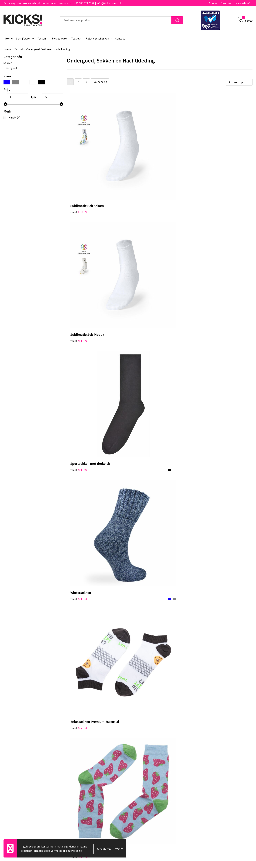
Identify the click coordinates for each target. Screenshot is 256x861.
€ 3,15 (78, 641)
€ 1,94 (78, 236)
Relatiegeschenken (97, 38)
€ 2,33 (78, 477)
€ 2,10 (78, 318)
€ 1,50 (202, 159)
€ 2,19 (202, 313)
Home (9, 38)
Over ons (226, 3)
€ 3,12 (202, 636)
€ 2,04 (140, 236)
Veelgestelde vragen (83, 772)
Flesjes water (60, 38)
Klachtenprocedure (82, 782)
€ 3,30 (78, 717)
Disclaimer (200, 777)
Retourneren (140, 777)
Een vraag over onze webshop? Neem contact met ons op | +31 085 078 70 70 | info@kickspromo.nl (62, 3)
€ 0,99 (78, 159)
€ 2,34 (140, 395)
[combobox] (116, 20)
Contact (214, 3)
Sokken (8, 63)
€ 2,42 (140, 636)
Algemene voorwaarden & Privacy (214, 766)
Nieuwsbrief (242, 3)
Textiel (75, 38)
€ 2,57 (140, 477)
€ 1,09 (140, 159)
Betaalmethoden (142, 772)
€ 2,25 (78, 400)
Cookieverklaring (204, 772)
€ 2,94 (202, 395)
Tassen (41, 38)
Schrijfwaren (23, 38)
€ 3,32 (140, 723)
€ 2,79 (78, 559)
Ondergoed (10, 68)
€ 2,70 (202, 482)
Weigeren (119, 848)
